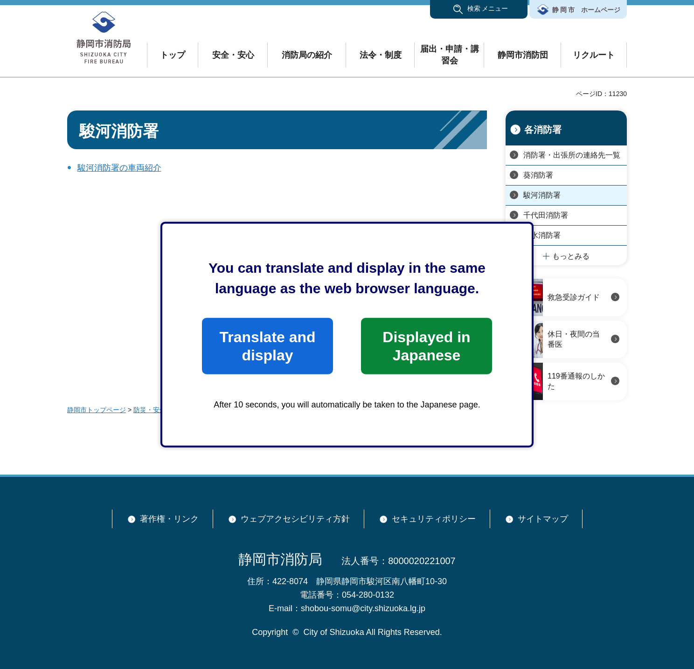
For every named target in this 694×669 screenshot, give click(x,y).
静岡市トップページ (96, 410)
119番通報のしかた (576, 381)
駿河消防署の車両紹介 (119, 167)
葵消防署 (538, 175)
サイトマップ (543, 519)
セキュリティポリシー (434, 519)
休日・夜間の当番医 (574, 339)
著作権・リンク (169, 519)
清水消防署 (542, 235)
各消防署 (543, 129)
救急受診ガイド (574, 297)
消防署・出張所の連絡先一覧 (571, 155)
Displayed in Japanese (426, 346)
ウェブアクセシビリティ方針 (295, 519)
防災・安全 (149, 410)
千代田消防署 (545, 215)
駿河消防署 (542, 195)
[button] (478, 9)
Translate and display (267, 346)
